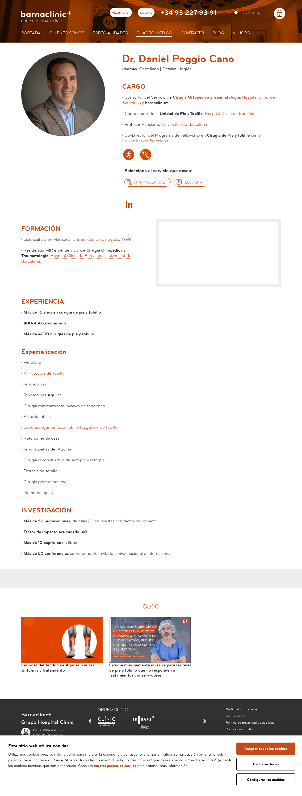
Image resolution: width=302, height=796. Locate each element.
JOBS (241, 33)
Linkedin (129, 204)
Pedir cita (121, 13)
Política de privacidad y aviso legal (250, 723)
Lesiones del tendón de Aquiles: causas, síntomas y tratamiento (58, 667)
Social (146, 13)
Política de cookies (239, 729)
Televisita (192, 182)
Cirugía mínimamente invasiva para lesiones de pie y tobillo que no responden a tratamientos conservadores (150, 670)
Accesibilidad (235, 716)
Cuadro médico (154, 33)
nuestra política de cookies (132, 765)
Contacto (192, 33)
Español (245, 13)
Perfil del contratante (241, 709)
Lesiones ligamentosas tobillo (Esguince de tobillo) (71, 427)
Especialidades (110, 33)
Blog (218, 33)
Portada (31, 33)
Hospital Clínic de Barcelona (231, 113)
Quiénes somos (66, 33)
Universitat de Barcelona (184, 124)
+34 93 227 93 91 (188, 13)
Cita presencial (149, 182)
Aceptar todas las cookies (266, 748)
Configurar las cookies (266, 779)
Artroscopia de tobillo (44, 373)
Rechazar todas (266, 764)
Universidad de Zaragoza (95, 239)
